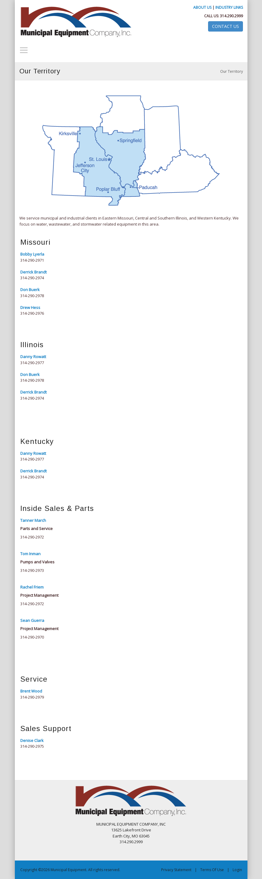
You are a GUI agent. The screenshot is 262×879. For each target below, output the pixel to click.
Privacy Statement (176, 869)
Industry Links (229, 7)
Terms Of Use (212, 869)
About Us (202, 7)
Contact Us (225, 26)
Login (237, 869)
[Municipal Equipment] (131, 800)
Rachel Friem (32, 587)
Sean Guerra (32, 620)
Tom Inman (30, 553)
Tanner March (33, 520)
